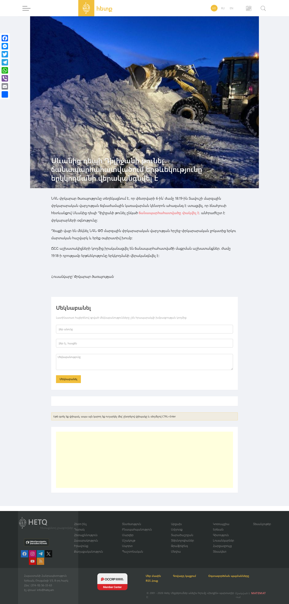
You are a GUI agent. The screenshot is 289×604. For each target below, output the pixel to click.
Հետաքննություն (86, 535)
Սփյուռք (177, 529)
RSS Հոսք (153, 581)
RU (223, 8)
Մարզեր (127, 535)
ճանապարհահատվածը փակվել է (168, 212)
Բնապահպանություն (137, 529)
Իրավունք (81, 546)
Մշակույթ (128, 540)
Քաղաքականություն (88, 551)
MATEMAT (258, 593)
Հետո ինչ (80, 524)
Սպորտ (127, 546)
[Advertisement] (144, 460)
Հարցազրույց (222, 546)
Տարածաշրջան (182, 535)
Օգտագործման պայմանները (231, 576)
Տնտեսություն (131, 524)
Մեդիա (176, 551)
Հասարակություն (86, 540)
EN (231, 8)
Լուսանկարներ (223, 540)
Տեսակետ (219, 551)
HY (214, 8)
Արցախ (176, 524)
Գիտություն (221, 535)
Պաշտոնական (132, 551)
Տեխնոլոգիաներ (182, 540)
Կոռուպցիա (221, 524)
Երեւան (218, 529)
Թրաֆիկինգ (179, 546)
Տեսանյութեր (262, 524)
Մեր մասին (154, 576)
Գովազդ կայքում (186, 576)
